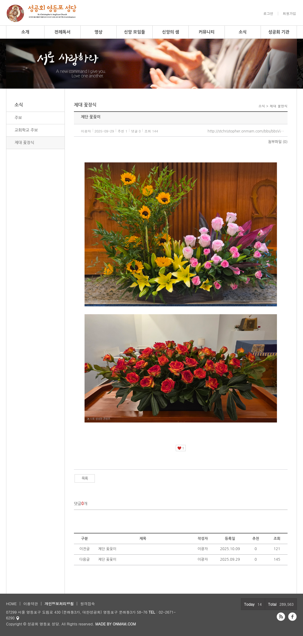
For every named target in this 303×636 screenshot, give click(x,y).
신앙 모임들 (134, 32)
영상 (98, 32)
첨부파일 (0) (278, 142)
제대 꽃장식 (24, 143)
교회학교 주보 (26, 130)
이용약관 (30, 603)
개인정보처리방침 (59, 603)
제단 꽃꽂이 (107, 549)
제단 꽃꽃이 (107, 559)
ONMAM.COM (124, 623)
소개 (25, 32)
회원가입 (289, 13)
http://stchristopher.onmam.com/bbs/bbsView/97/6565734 (248, 131)
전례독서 (63, 32)
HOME (11, 603)
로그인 (268, 13)
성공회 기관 (278, 32)
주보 (18, 118)
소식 (243, 32)
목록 (85, 478)
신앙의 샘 (170, 32)
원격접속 (87, 603)
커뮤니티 (207, 32)
